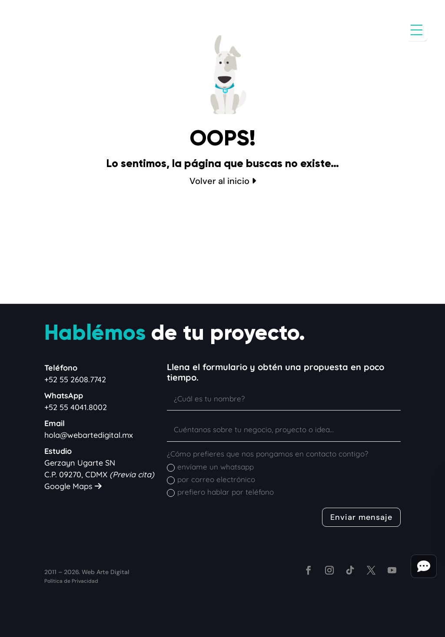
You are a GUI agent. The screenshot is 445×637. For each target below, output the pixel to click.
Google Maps (73, 486)
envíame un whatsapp (210, 467)
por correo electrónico (211, 479)
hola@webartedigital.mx (88, 435)
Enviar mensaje (361, 517)
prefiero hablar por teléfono (220, 492)
